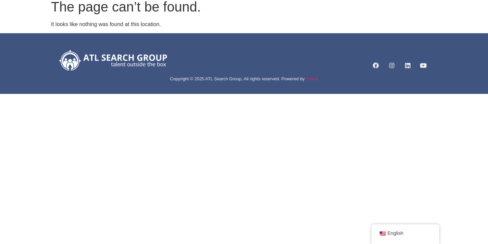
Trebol (312, 78)
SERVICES (228, 25)
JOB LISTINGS (268, 25)
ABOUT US (191, 25)
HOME (163, 25)
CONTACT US (349, 25)
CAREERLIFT (309, 25)
